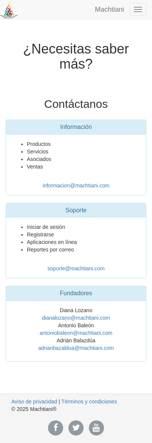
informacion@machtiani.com (76, 185)
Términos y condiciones (89, 402)
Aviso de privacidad (34, 402)
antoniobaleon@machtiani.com (76, 333)
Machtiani (109, 9)
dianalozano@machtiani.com (76, 318)
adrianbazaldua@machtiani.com (76, 348)
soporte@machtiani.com (75, 268)
